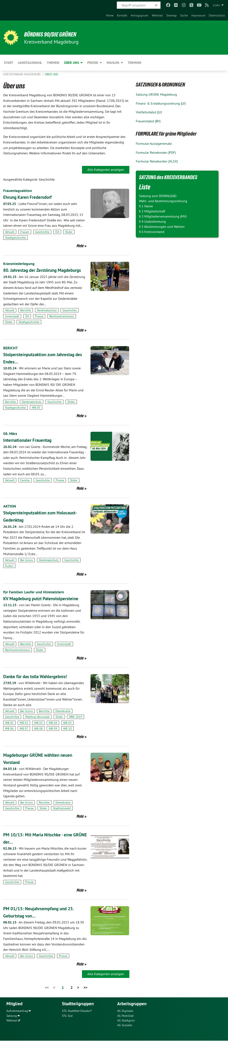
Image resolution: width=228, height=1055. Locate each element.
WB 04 (53, 737)
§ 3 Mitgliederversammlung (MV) (163, 216)
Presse (39, 323)
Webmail (157, 15)
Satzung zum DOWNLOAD (157, 196)
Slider (69, 232)
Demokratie (63, 725)
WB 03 (38, 737)
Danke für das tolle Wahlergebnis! (40, 690)
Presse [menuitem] (92, 62)
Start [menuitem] (8, 62)
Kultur (9, 573)
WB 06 (9, 743)
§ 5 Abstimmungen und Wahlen (162, 226)
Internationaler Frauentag (31, 447)
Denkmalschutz (47, 317)
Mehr (80, 245)
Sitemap (171, 15)
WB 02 (24, 737)
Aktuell (9, 232)
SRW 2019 (75, 731)
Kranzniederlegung (20, 263)
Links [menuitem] (216, 5)
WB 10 (67, 743)
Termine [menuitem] (134, 62)
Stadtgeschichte (15, 238)
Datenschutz (217, 15)
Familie (25, 487)
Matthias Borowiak (37, 731)
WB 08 (38, 743)
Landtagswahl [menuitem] (30, 62)
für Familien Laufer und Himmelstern (36, 599)
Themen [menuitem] (53, 62)
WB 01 (9, 737)
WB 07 (24, 743)
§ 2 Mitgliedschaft (152, 211)
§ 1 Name (146, 206)
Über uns (51, 74)
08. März (11, 440)
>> (85, 1001)
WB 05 (36, 415)
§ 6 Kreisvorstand (151, 232)
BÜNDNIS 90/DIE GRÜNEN (56, 34)
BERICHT (11, 355)
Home (110, 15)
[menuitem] (110, 15)
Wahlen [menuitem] (113, 62)
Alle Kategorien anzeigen (105, 169)
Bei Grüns (26, 567)
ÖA (57, 232)
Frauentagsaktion (19, 190)
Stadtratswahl (62, 822)
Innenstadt (12, 323)
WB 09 (53, 743)
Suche (184, 15)
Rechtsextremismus (61, 323)
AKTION (10, 513)
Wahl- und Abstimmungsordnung (163, 201)
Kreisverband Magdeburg (22, 74)
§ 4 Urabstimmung (152, 221)
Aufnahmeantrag (17, 1025)
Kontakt (122, 15)
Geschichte (42, 232)
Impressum (198, 15)
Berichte (25, 317)
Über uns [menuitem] (71, 62)
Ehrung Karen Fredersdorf (31, 197)
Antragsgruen (139, 15)
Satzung (11, 1030)
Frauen (24, 232)
